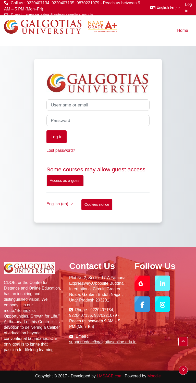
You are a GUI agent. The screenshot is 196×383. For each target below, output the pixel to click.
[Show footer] (183, 370)
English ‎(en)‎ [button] (57, 204)
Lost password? (60, 150)
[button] (165, 7)
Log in (188, 7)
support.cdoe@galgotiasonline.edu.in (59, 15)
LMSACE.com (109, 376)
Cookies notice (96, 204)
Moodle (154, 376)
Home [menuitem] (182, 30)
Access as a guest (65, 181)
